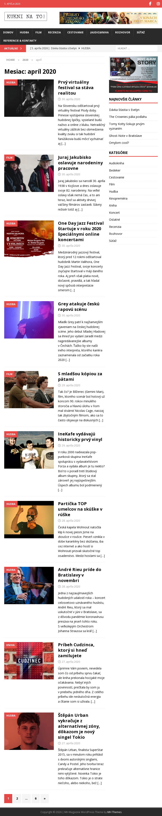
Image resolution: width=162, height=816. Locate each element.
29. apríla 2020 (71, 385)
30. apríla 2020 (71, 99)
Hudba (24, 32)
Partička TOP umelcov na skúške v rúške (80, 508)
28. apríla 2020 (71, 520)
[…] (63, 143)
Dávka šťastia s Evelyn (124, 109)
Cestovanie (75, 32)
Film (38, 32)
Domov (8, 32)
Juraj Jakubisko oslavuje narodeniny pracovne (80, 162)
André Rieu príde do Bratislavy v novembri (79, 574)
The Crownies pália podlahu (128, 116)
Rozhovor (122, 32)
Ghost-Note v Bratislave (125, 135)
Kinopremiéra (118, 198)
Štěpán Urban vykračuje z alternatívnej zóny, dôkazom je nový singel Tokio (79, 726)
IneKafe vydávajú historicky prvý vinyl (80, 436)
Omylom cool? (119, 142)
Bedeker (114, 170)
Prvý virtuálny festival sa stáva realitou (76, 87)
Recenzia (54, 32)
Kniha (113, 205)
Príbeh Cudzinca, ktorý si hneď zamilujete (76, 650)
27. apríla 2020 (71, 661)
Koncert (114, 212)
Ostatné (114, 219)
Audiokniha (116, 163)
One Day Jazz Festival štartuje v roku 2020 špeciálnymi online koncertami (81, 231)
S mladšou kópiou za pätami (80, 376)
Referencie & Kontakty (19, 40)
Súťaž (141, 32)
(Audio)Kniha (99, 32)
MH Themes (114, 812)
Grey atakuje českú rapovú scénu (79, 306)
